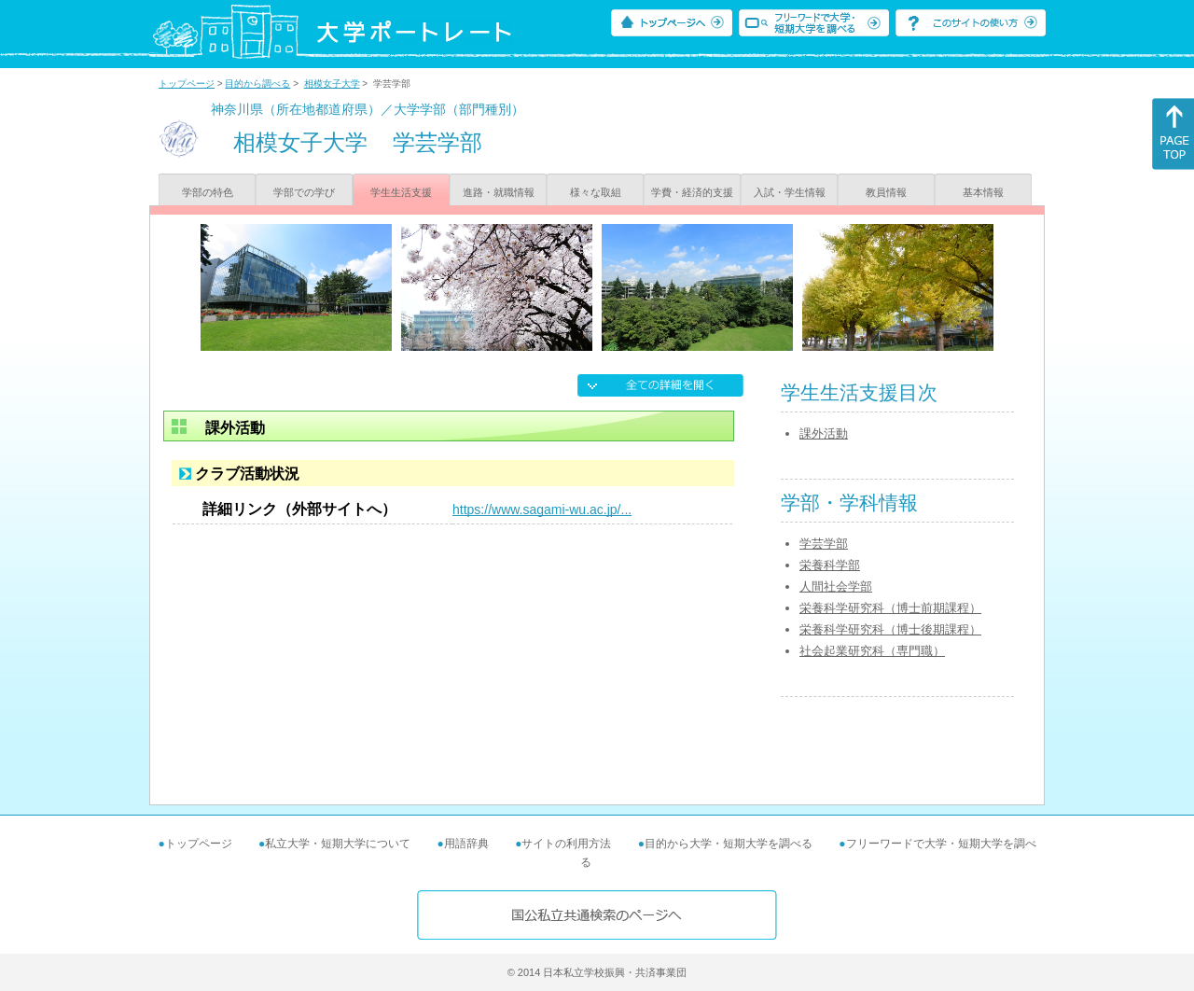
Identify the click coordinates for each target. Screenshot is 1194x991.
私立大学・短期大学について (337, 843)
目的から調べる (257, 83)
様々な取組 (595, 192)
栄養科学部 (829, 565)
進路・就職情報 (499, 192)
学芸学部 (823, 544)
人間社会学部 (835, 586)
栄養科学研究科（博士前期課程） (890, 608)
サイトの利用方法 (566, 843)
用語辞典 (466, 843)
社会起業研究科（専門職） (872, 651)
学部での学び (304, 192)
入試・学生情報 (790, 192)
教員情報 (886, 192)
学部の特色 (207, 192)
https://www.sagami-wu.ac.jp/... (542, 509)
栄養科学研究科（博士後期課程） (890, 629)
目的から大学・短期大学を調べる (728, 843)
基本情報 (983, 192)
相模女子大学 (332, 83)
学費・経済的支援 (692, 192)
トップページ (187, 83)
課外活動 (823, 433)
